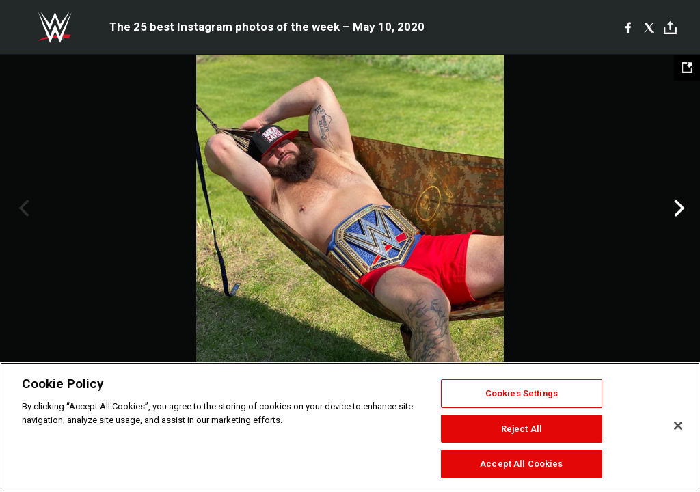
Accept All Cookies (521, 464)
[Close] (678, 426)
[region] (350, 427)
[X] (649, 27)
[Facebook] (627, 27)
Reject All (521, 429)
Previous (22, 208)
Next (678, 208)
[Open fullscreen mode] (687, 68)
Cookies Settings (521, 393)
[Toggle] (670, 27)
